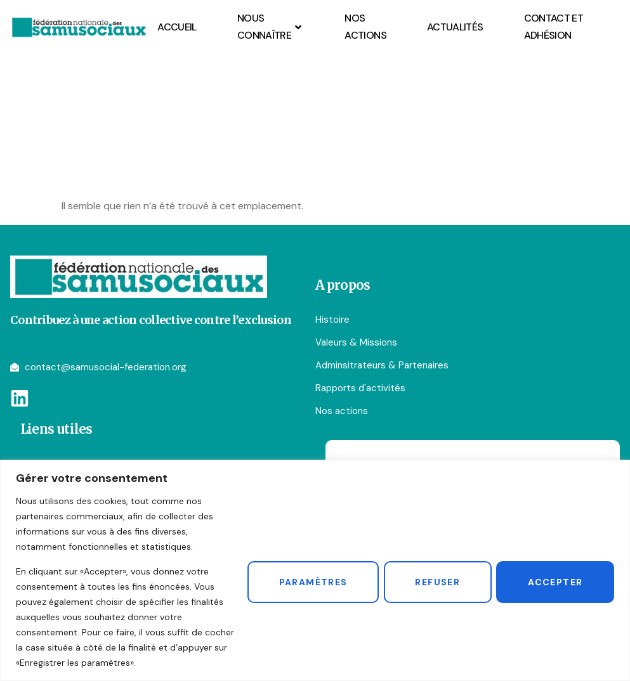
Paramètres (305, 581)
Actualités (455, 27)
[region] (315, 570)
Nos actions (365, 26)
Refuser (433, 581)
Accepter (554, 581)
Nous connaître (271, 26)
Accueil (177, 27)
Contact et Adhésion (554, 26)
